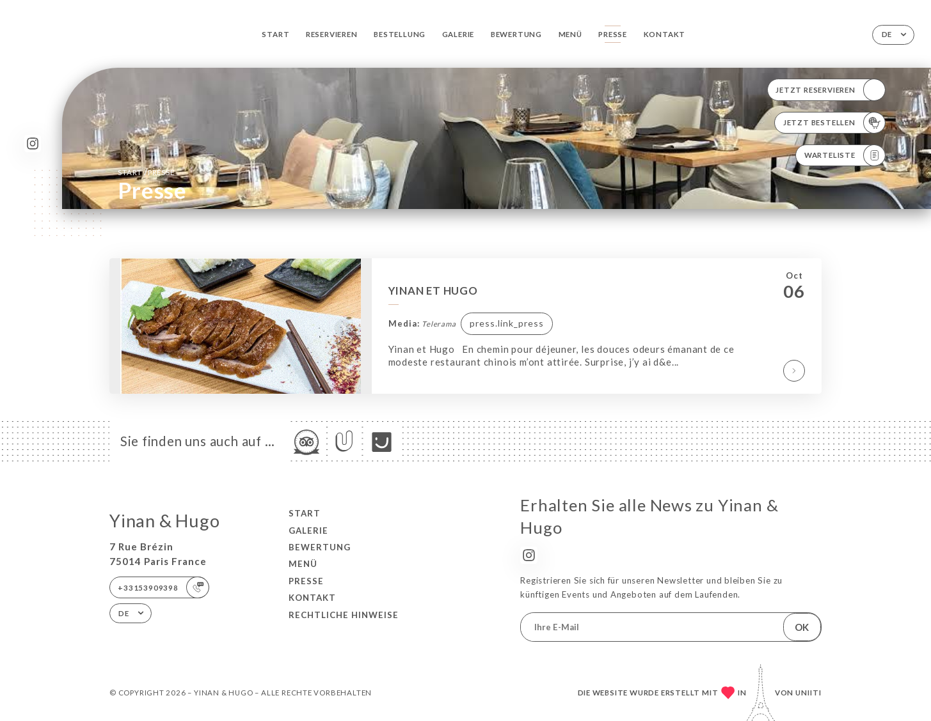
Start (275, 34)
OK (802, 627)
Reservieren (332, 34)
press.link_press (507, 323)
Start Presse (146, 172)
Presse (612, 34)
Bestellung (400, 34)
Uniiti (808, 692)
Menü (570, 34)
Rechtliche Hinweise (344, 615)
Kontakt (665, 34)
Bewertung (516, 34)
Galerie (458, 34)
